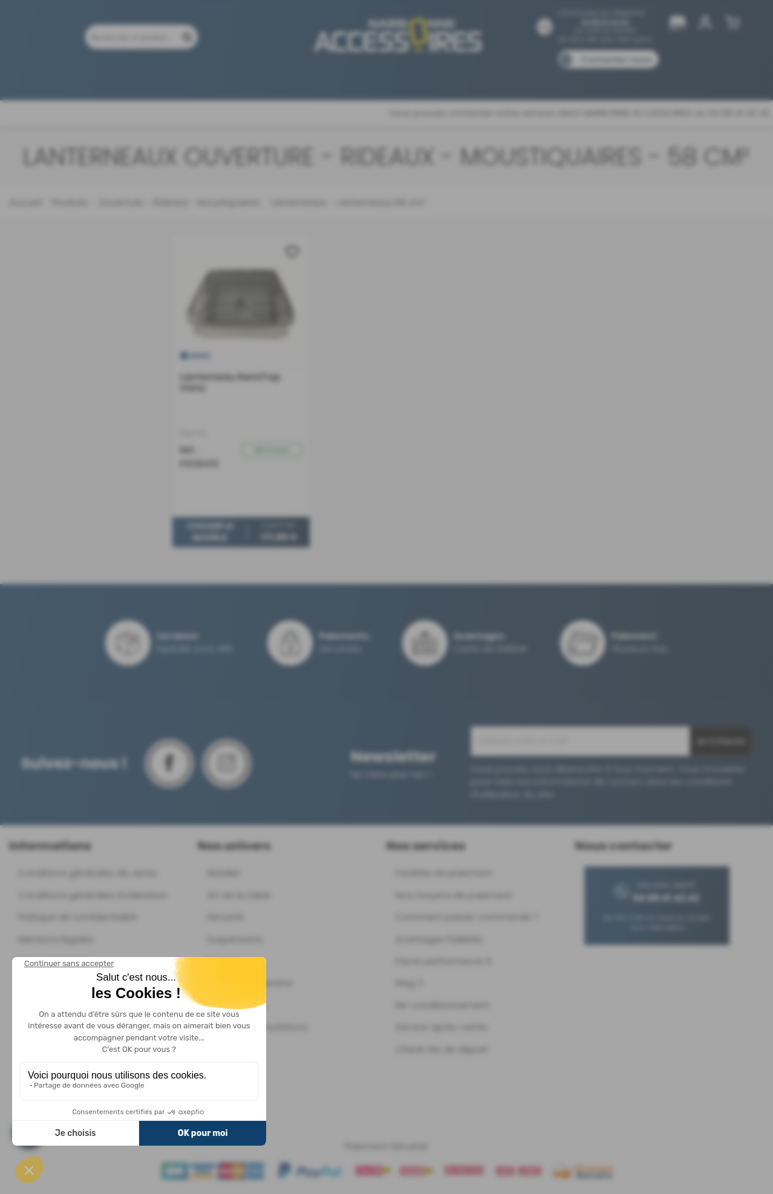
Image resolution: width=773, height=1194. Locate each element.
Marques (410, 77)
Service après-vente (442, 1026)
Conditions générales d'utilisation (92, 895)
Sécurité (225, 916)
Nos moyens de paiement (454, 895)
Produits (83, 77)
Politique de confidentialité (77, 916)
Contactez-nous (616, 59)
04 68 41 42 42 (605, 22)
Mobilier (224, 872)
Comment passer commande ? (467, 916)
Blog (609, 77)
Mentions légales (56, 939)
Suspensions (235, 939)
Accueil (25, 202)
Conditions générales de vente (87, 872)
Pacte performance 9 (443, 961)
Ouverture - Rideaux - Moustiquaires (178, 202)
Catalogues (556, 77)
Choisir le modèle (210, 532)
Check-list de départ (442, 1049)
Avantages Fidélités (439, 939)
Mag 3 (409, 982)
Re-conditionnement (442, 1005)
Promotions (144, 77)
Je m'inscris (720, 741)
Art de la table (238, 895)
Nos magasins (343, 77)
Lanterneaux (297, 202)
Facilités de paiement (444, 872)
